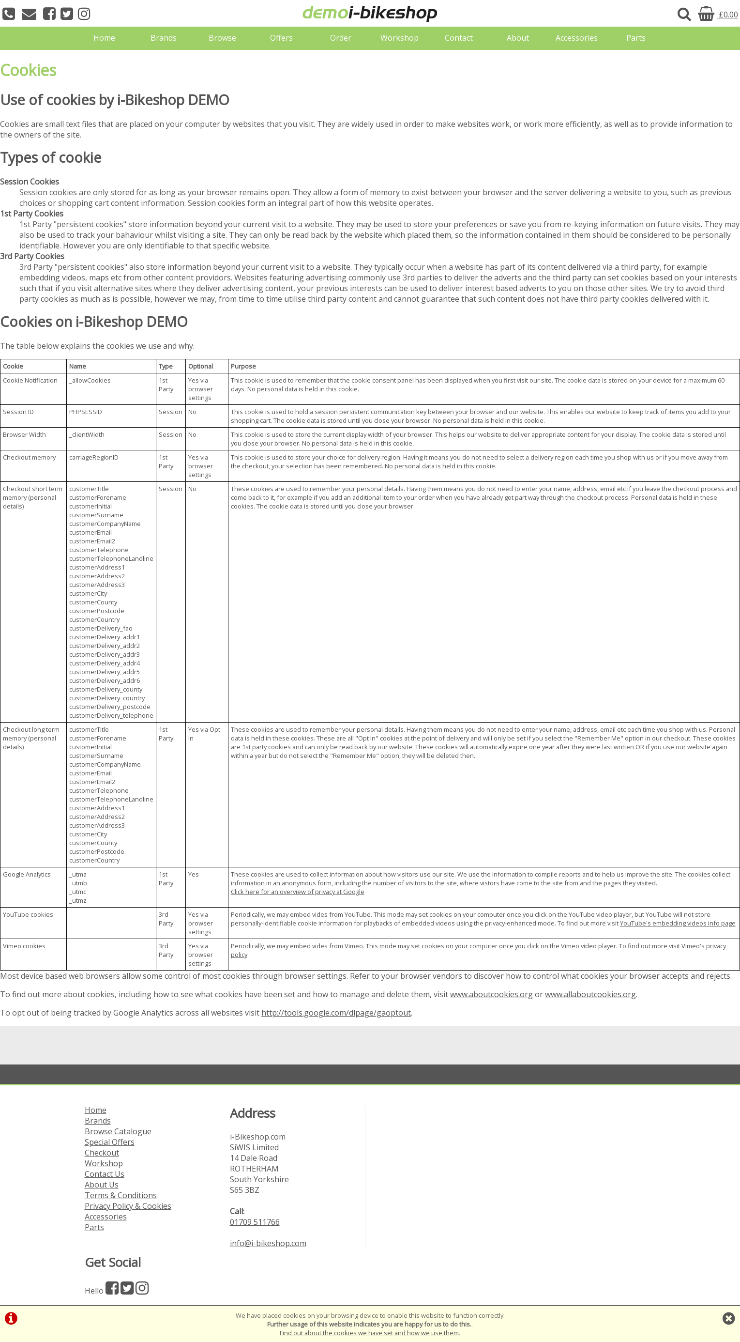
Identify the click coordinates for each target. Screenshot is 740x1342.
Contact (459, 37)
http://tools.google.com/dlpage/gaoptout (336, 1012)
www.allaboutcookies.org (590, 994)
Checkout (102, 1152)
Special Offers (110, 1142)
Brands (164, 37)
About (518, 37)
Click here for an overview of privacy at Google (297, 891)
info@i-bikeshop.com (268, 1243)
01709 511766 (255, 1222)
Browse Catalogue (118, 1131)
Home (104, 37)
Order (340, 37)
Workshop (399, 37)
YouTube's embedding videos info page (678, 923)
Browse (222, 37)
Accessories (577, 37)
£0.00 (718, 14)
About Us (102, 1184)
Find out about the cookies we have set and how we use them (369, 1332)
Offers (281, 37)
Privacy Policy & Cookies (128, 1206)
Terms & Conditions (121, 1195)
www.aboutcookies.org (491, 994)
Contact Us (104, 1174)
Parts (636, 37)
